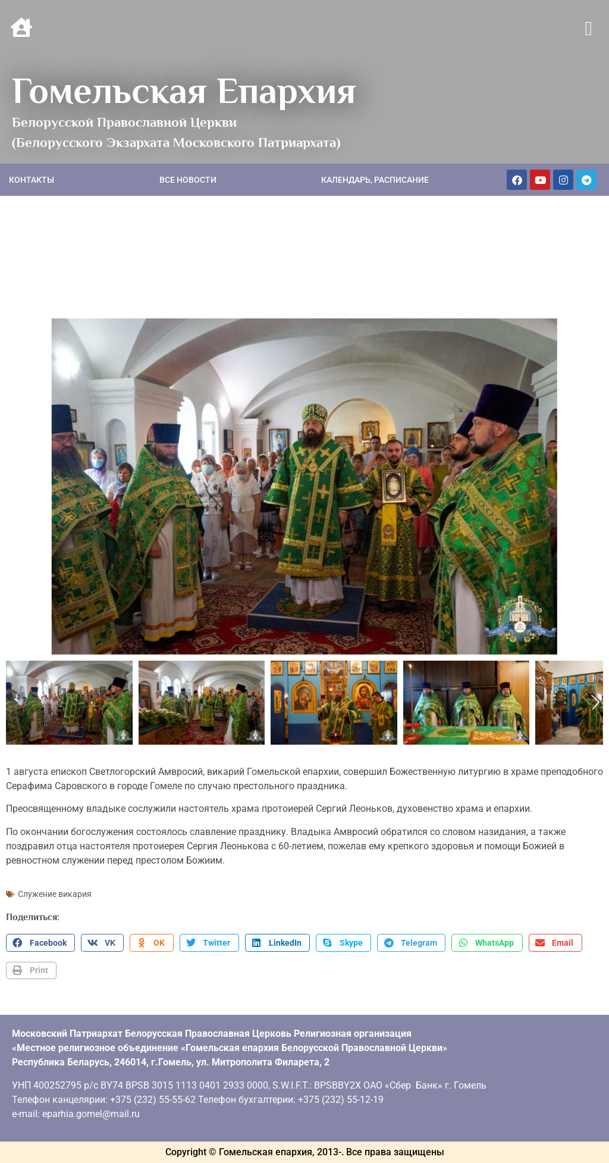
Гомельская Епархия (184, 90)
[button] (588, 29)
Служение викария (55, 894)
